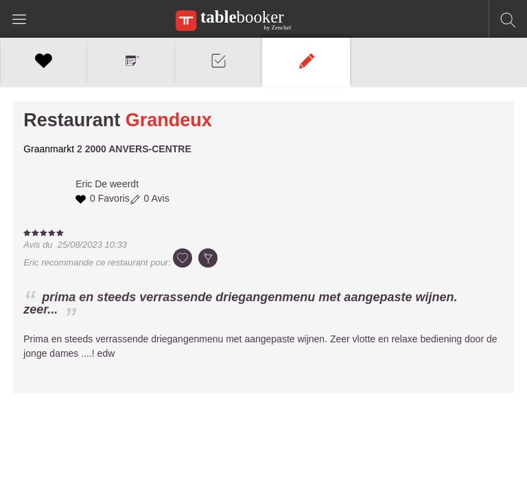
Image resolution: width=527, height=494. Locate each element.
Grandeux (169, 120)
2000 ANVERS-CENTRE (138, 148)
